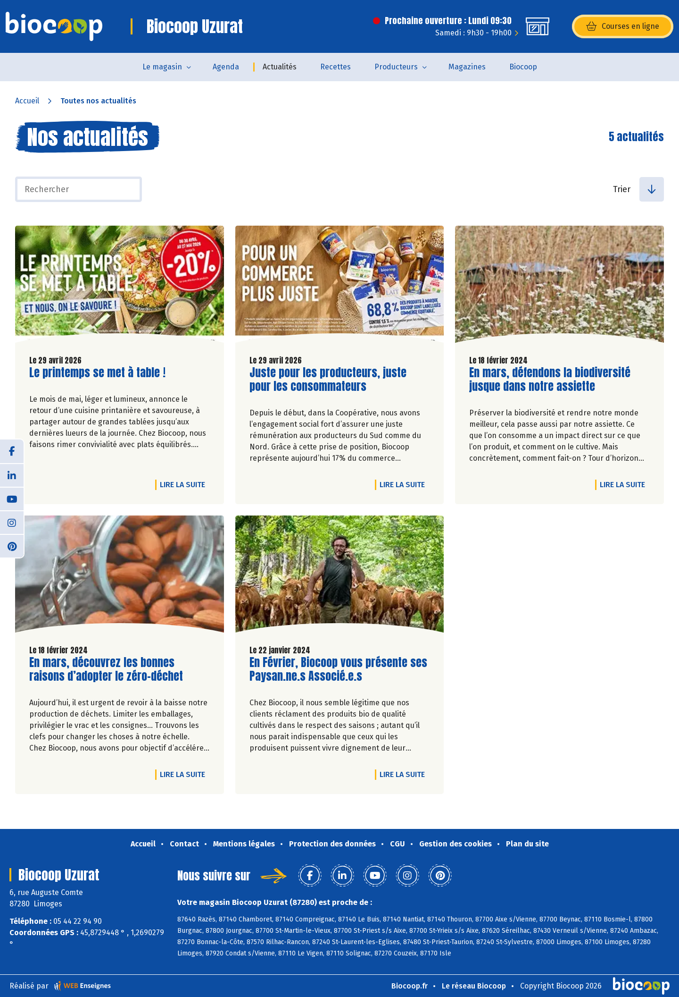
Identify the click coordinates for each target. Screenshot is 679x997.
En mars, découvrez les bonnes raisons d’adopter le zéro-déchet (106, 669)
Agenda (226, 66)
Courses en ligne (622, 26)
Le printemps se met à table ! (97, 373)
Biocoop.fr (409, 985)
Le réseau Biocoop (474, 985)
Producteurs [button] (396, 66)
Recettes (335, 66)
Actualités (280, 66)
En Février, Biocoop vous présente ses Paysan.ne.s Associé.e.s (338, 669)
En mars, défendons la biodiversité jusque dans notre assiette (549, 379)
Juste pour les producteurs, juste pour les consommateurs (327, 379)
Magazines (467, 66)
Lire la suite (185, 484)
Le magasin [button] (162, 66)
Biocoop (523, 66)
